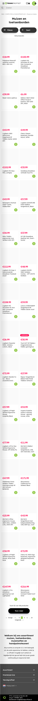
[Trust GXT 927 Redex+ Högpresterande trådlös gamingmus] (28, 329)
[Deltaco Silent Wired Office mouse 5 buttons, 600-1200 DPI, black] (28, 84)
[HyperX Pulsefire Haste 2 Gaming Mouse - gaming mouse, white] (28, 396)
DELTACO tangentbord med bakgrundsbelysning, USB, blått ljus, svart (28, 522)
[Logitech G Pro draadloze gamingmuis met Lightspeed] (10, 576)
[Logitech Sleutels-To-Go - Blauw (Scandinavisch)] (10, 363)
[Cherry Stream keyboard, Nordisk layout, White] (28, 119)
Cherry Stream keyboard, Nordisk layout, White (27, 135)
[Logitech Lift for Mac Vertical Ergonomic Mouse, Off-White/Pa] (10, 432)
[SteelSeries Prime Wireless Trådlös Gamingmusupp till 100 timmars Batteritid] (10, 467)
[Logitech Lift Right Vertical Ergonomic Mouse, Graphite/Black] (10, 396)
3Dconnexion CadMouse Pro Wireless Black (26, 483)
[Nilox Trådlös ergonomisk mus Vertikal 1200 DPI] (10, 222)
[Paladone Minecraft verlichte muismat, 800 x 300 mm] (10, 46)
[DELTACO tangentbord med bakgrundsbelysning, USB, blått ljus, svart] (28, 505)
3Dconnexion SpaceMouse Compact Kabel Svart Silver (28, 593)
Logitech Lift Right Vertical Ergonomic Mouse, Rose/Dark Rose (9, 557)
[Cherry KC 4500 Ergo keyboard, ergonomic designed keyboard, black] (28, 540)
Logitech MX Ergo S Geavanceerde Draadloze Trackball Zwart (9, 273)
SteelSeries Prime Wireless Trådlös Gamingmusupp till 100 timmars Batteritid (9, 485)
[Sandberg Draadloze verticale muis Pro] (28, 157)
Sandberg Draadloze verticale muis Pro (28, 172)
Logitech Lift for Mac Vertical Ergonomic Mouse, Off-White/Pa (10, 448)
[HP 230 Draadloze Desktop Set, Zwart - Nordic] (28, 222)
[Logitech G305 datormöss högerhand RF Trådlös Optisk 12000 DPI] (10, 119)
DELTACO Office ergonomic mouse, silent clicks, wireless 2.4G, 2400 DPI (9, 522)
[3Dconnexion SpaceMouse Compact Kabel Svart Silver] (28, 576)
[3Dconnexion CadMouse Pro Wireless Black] (28, 467)
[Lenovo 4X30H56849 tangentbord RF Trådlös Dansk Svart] (28, 292)
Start (2, 14)
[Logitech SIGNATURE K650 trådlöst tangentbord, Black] (28, 189)
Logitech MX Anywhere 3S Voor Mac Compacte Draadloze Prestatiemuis (27, 64)
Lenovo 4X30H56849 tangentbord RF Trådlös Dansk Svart (28, 307)
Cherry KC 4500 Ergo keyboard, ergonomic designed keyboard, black (28, 557)
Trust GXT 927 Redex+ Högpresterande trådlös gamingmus (28, 345)
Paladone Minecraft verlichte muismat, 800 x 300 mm (9, 62)
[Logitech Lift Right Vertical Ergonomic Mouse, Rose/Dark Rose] (10, 540)
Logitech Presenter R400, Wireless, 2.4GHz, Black (9, 345)
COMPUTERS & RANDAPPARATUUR (15, 14)
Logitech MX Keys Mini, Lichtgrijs (8, 172)
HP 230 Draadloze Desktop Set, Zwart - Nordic (28, 238)
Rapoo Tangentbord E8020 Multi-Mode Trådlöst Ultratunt (27, 379)
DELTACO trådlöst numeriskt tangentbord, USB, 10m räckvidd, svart (27, 449)
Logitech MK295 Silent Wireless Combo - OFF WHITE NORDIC (28, 273)
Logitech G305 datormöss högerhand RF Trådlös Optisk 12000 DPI (10, 137)
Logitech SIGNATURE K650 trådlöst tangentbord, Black (28, 204)
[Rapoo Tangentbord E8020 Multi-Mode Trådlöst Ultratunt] (28, 363)
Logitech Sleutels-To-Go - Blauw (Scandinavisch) (10, 379)
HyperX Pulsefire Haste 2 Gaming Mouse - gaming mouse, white (26, 413)
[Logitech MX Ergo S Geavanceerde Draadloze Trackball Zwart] (10, 256)
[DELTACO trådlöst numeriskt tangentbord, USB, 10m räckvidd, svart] (28, 432)
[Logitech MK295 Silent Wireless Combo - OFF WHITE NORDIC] (28, 256)
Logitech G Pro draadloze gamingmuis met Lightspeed (8, 593)
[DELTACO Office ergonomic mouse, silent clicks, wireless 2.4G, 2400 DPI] (10, 505)
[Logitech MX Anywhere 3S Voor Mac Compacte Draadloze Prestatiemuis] (28, 46)
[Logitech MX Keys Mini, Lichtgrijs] (10, 157)
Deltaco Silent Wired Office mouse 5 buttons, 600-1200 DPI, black (27, 100)
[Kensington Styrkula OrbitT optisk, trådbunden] (10, 189)
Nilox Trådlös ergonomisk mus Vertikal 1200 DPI (8, 238)
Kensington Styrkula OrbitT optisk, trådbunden (9, 204)
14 (32, 618)
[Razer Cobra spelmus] (10, 84)
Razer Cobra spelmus (10, 98)
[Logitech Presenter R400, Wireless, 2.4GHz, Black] (10, 329)
